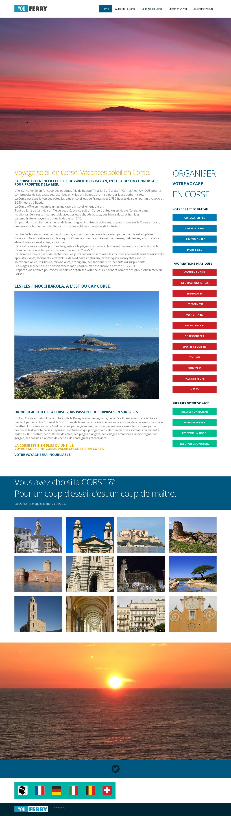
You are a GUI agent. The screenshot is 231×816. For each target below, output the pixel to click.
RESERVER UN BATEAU (194, 412)
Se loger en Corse (152, 8)
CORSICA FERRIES (194, 217)
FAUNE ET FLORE (194, 378)
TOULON (194, 357)
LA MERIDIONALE (194, 239)
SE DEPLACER (194, 293)
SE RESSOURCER (194, 336)
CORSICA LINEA (194, 228)
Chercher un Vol (178, 8)
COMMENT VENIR (194, 272)
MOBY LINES (194, 249)
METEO (194, 389)
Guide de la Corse (125, 8)
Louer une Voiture (203, 8)
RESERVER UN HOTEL (194, 433)
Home (105, 8)
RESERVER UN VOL (195, 422)
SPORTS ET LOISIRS (194, 346)
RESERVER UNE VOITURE (194, 443)
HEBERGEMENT (194, 304)
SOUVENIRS (195, 368)
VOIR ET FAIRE (194, 314)
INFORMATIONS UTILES (194, 283)
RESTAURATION (194, 325)
